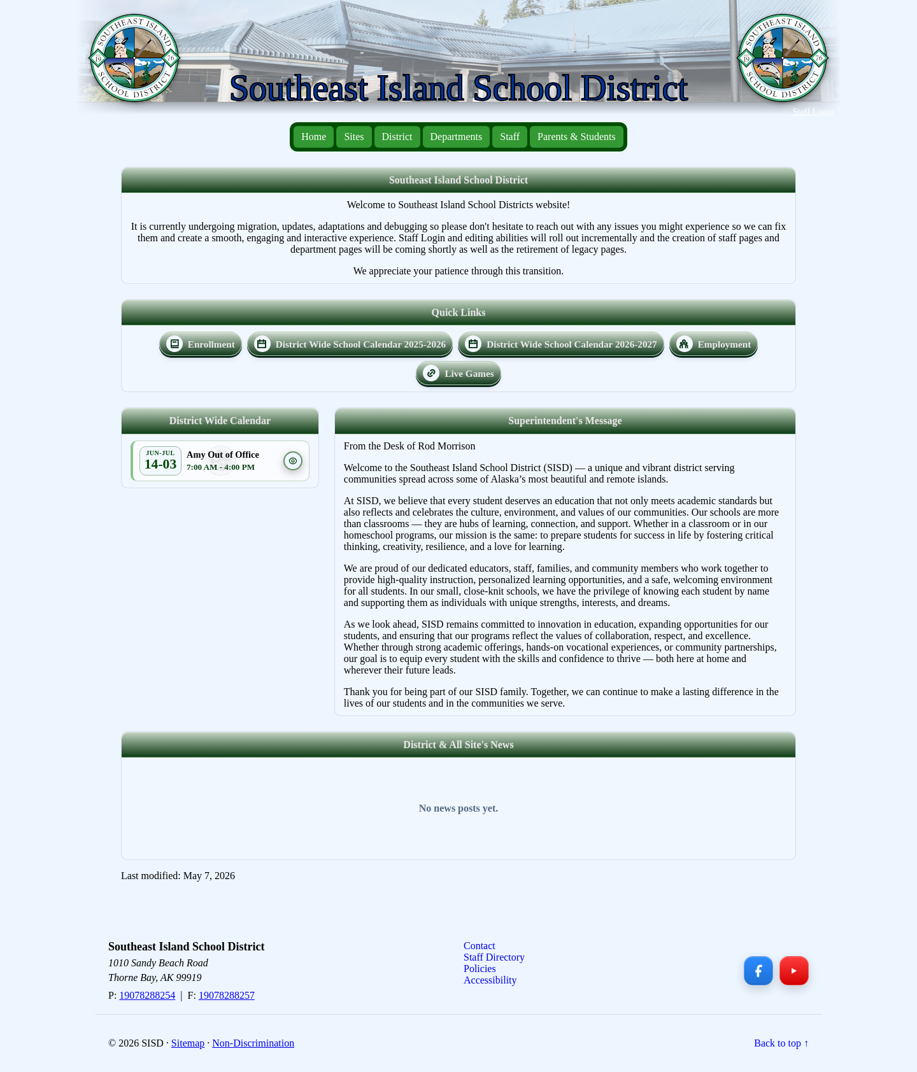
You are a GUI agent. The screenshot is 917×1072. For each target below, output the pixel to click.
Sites (354, 136)
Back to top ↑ (781, 1043)
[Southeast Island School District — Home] (139, 64)
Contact (479, 945)
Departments (456, 136)
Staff (510, 136)
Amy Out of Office (223, 454)
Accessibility (490, 980)
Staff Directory (494, 957)
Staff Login (813, 111)
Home (313, 136)
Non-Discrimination (253, 1043)
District (397, 136)
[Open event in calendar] (160, 461)
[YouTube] (794, 970)
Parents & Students (576, 136)
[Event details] (292, 460)
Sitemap (187, 1043)
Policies (480, 968)
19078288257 (227, 995)
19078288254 (147, 995)
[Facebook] (758, 970)
